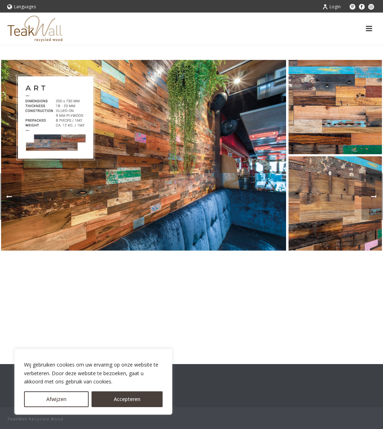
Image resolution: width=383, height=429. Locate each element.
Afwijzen (56, 399)
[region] (93, 382)
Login (331, 7)
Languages (21, 7)
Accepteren (127, 399)
